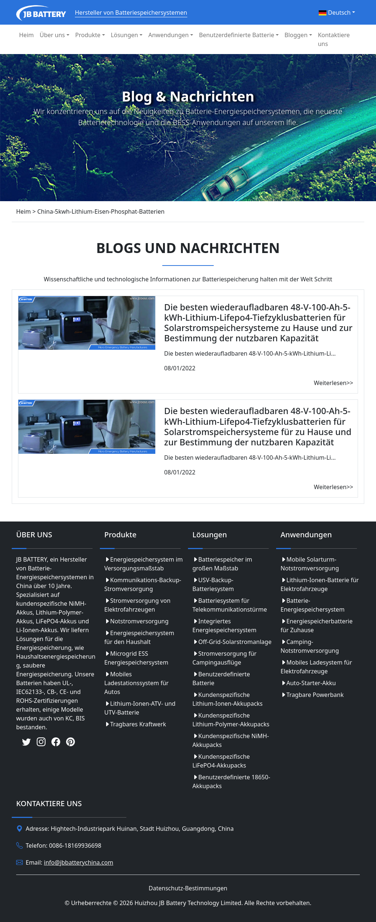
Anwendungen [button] (168, 35)
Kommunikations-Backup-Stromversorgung (142, 584)
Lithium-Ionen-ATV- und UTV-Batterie (140, 707)
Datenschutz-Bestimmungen (188, 888)
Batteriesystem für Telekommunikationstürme (229, 605)
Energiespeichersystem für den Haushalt (139, 637)
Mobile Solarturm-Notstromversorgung (310, 563)
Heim (26, 35)
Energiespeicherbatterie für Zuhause (316, 625)
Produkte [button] (88, 35)
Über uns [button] (52, 35)
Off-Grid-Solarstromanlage (231, 642)
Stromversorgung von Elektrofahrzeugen (137, 605)
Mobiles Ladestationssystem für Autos (136, 683)
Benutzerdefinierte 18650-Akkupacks (231, 781)
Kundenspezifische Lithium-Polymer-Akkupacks (231, 719)
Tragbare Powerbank (312, 695)
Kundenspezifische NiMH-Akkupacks (230, 740)
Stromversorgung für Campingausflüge (224, 657)
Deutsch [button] (335, 12)
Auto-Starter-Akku (308, 683)
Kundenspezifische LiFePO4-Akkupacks (221, 760)
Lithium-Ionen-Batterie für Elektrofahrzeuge (320, 584)
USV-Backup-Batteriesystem (213, 584)
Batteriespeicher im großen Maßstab (222, 563)
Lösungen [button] (124, 35)
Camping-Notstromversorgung (310, 646)
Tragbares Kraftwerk (135, 724)
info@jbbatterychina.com (78, 862)
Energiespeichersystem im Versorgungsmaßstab (143, 563)
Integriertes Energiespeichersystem (224, 625)
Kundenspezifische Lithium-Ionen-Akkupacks (227, 699)
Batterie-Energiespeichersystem (312, 605)
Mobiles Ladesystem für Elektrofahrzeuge (316, 666)
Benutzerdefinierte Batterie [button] (236, 35)
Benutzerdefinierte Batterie (221, 678)
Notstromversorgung (136, 621)
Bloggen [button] (296, 35)
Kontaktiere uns (334, 39)
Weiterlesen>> (333, 383)
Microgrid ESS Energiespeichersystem (136, 657)
